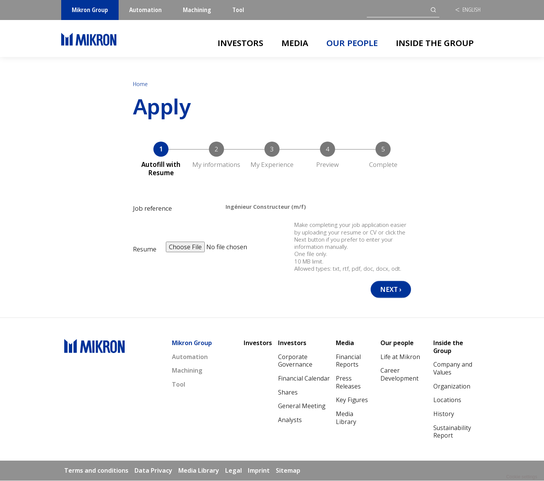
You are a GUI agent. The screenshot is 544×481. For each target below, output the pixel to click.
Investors (240, 42)
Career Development (399, 375)
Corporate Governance (295, 361)
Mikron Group (90, 10)
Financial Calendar (304, 379)
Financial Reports (348, 361)
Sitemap (288, 471)
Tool (238, 10)
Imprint (259, 471)
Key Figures (352, 400)
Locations (447, 400)
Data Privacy (153, 471)
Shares (288, 392)
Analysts (290, 420)
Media (294, 42)
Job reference (152, 208)
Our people (352, 42)
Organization (451, 386)
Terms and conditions (96, 471)
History (443, 414)
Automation (145, 10)
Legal (233, 471)
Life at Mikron (400, 357)
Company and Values (452, 369)
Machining (197, 10)
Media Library (346, 418)
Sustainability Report (452, 432)
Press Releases (348, 383)
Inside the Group (435, 42)
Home (140, 84)
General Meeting (301, 406)
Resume (144, 249)
